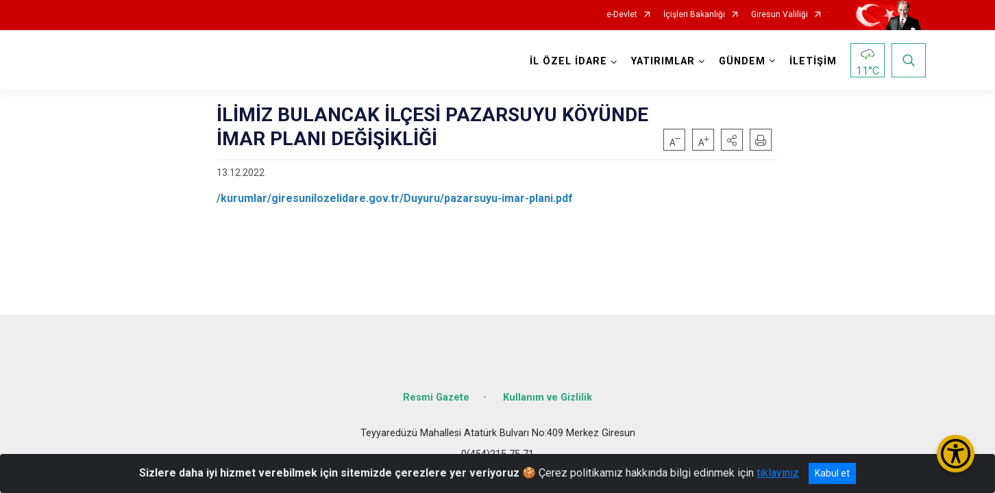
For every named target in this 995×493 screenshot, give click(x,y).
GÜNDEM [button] (740, 61)
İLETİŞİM (811, 61)
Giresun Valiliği (779, 14)
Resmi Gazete (436, 392)
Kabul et (832, 473)
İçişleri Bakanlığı (694, 14)
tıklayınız (778, 472)
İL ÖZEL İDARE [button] (567, 61)
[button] (732, 140)
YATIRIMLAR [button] (661, 61)
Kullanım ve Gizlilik (547, 392)
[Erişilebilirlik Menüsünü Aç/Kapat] (955, 453)
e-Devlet (621, 14)
